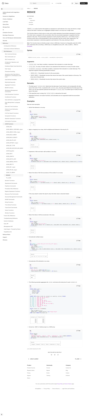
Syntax (30, 18)
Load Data (5, 21)
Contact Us (68, 392)
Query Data (5, 24)
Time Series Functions (10, 204)
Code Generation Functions (12, 94)
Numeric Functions (10, 180)
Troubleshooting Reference (10, 218)
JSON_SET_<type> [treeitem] (10, 167)
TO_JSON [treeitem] (8, 178)
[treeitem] (12, 13)
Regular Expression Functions (12, 191)
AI (3, 29)
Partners (68, 400)
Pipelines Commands (10, 186)
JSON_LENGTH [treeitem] (10, 156)
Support (5, 237)
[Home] (5, 3)
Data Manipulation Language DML (12, 103)
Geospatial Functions (10, 116)
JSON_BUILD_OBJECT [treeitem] (11, 137)
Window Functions (9, 213)
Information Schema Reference (12, 48)
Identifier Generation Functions (13, 118)
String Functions (9, 202)
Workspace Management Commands (11, 91)
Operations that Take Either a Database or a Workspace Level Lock (13, 76)
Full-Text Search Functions (11, 113)
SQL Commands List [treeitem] (10, 56)
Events (48, 397)
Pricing (28, 397)
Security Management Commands (13, 196)
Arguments (32, 20)
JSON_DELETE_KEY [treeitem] (11, 140)
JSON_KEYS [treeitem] (9, 153)
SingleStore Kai (8, 231)
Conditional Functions (10, 97)
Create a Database (7, 19)
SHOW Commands (9, 199)
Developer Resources (8, 35)
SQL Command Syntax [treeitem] (11, 54)
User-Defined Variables (11, 79)
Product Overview (31, 392)
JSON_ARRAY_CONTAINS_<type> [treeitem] (14, 129)
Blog (67, 395)
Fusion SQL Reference (9, 215)
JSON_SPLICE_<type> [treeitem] (11, 169)
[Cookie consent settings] (2, 414)
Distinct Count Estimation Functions (11, 109)
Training (48, 400)
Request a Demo (30, 395)
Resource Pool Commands (11, 194)
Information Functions (10, 121)
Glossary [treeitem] (5, 240)
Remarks (31, 22)
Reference (5, 43)
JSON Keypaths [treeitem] (10, 151)
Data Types (8, 68)
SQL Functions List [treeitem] (10, 59)
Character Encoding (10, 71)
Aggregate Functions (10, 85)
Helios (28, 8)
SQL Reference (8, 51)
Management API (8, 226)
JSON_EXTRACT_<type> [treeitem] (12, 143)
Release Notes (6, 234)
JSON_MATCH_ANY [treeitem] (11, 159)
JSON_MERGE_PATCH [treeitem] (11, 161)
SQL (30, 111)
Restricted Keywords (10, 82)
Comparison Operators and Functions (12, 63)
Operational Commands (11, 183)
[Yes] (51, 380)
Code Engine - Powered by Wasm (12, 229)
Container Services (8, 32)
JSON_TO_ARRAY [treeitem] (10, 172)
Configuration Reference (10, 46)
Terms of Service (68, 408)
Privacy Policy (60, 408)
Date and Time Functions (11, 106)
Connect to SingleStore (9, 16)
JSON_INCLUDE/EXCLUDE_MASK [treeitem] (14, 148)
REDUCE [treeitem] (8, 175)
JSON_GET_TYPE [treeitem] (10, 145)
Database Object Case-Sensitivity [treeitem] (13, 66)
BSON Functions (9, 87)
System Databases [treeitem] (8, 221)
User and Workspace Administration (12, 38)
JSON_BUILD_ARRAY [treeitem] (11, 134)
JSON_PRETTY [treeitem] (10, 164)
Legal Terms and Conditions (68, 413)
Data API (6, 223)
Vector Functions (9, 210)
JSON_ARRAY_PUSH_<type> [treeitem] (13, 132)
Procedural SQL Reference (11, 188)
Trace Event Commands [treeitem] (11, 207)
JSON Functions (9, 124)
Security (5, 40)
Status (28, 403)
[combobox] (72, 3)
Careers (67, 397)
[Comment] (58, 380)
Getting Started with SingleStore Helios (11, 13)
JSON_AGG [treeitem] (9, 126)
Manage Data (6, 27)
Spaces (48, 395)
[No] (54, 380)
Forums (48, 392)
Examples (31, 24)
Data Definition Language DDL (13, 99)
